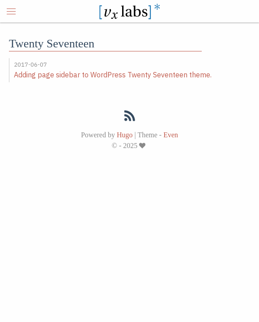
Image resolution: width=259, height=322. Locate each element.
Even (170, 135)
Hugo (125, 135)
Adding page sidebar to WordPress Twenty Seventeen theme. (113, 74)
